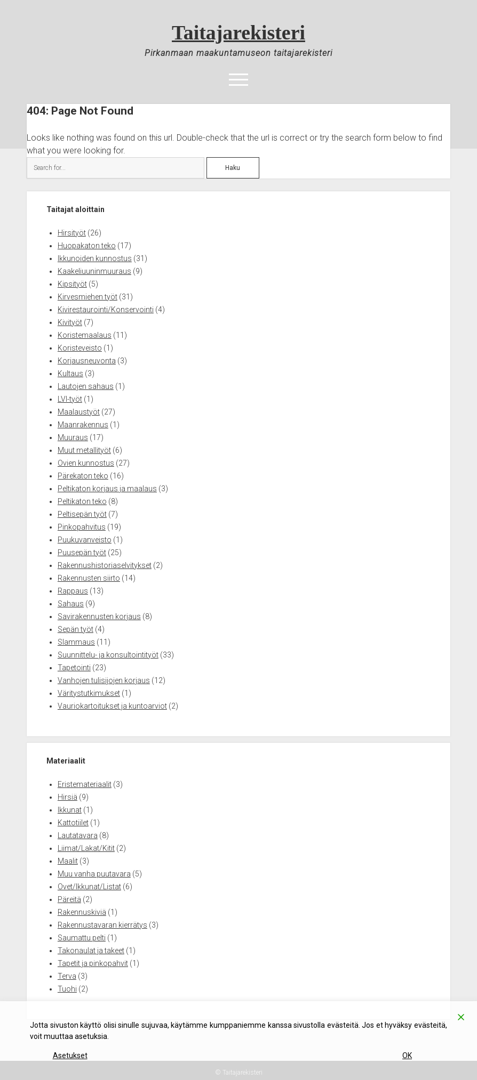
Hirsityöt (72, 233)
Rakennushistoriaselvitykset (105, 565)
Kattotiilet (73, 822)
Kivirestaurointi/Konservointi (106, 309)
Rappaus (73, 591)
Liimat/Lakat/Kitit (86, 848)
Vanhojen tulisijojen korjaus (104, 680)
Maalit (68, 861)
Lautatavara (78, 835)
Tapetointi (74, 667)
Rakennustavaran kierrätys (102, 925)
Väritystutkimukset (89, 693)
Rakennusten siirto (89, 578)
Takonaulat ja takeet (91, 950)
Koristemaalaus (85, 335)
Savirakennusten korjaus (99, 616)
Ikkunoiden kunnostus (95, 258)
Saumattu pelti (82, 937)
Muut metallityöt (84, 450)
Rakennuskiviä (82, 912)
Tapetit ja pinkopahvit (93, 963)
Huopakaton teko (87, 245)
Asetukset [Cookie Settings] (70, 1055)
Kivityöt (70, 322)
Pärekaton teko (83, 476)
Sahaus (71, 603)
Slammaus (76, 642)
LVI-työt (70, 399)
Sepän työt (75, 629)
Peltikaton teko (82, 501)
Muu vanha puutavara (94, 874)
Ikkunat (70, 810)
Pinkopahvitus (82, 527)
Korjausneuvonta (87, 360)
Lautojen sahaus (86, 386)
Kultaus (70, 373)
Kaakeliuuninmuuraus (94, 271)
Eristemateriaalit (85, 784)
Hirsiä (67, 797)
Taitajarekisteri (238, 32)
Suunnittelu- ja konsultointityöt (108, 655)
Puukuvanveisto (85, 539)
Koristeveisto (80, 348)
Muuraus (73, 437)
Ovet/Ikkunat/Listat (89, 886)
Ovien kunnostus (86, 463)
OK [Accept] (407, 1055)
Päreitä (69, 899)
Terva (67, 976)
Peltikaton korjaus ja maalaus (107, 488)
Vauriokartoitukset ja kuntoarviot (112, 706)
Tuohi (67, 989)
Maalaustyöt (79, 412)
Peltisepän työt (82, 514)
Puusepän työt (82, 552)
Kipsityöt (72, 284)
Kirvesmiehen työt (87, 297)
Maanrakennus (83, 424)
